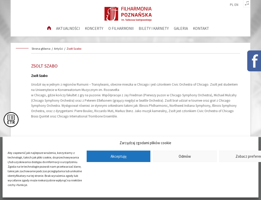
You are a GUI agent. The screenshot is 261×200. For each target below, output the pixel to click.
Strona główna (41, 48)
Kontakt (201, 28)
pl (231, 5)
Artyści (58, 48)
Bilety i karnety (154, 28)
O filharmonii (121, 28)
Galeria (181, 28)
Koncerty (94, 28)
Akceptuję (118, 156)
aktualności (68, 28)
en (236, 5)
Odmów (185, 156)
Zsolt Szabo (74, 48)
